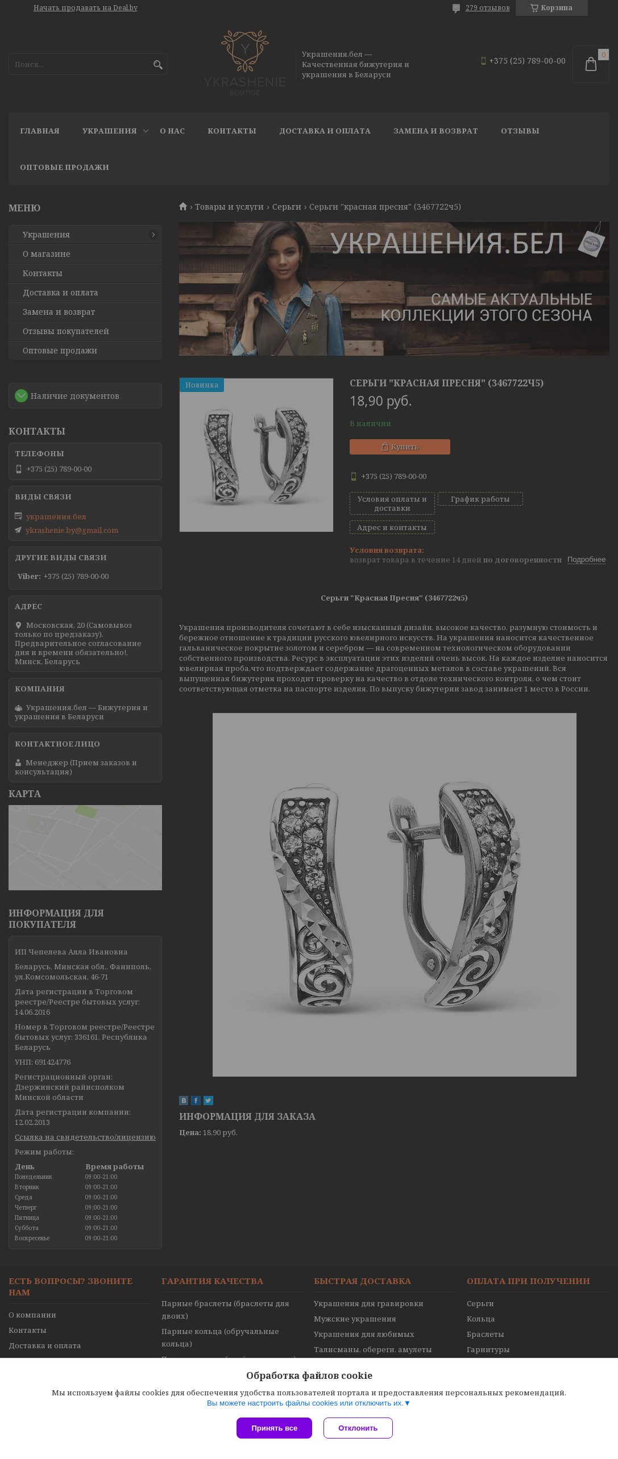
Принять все (274, 1428)
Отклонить (358, 1428)
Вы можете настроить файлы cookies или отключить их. (305, 1403)
